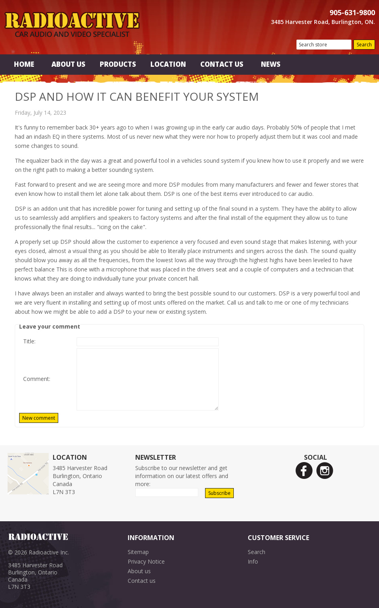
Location (168, 64)
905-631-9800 (352, 12)
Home (24, 64)
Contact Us (221, 64)
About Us (68, 64)
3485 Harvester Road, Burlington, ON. (323, 22)
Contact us (142, 580)
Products (118, 64)
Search (256, 552)
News (270, 64)
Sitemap (138, 552)
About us (139, 571)
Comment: (36, 379)
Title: (29, 341)
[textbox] (323, 45)
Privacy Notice (146, 561)
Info (253, 561)
